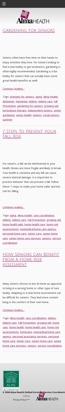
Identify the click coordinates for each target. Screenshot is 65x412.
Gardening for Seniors (29, 30)
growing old (51, 106)
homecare (26, 332)
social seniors (51, 115)
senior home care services (25, 238)
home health (16, 327)
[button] (4, 4)
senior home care (42, 341)
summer (7, 119)
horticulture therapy (14, 110)
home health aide (13, 224)
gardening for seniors (30, 106)
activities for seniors (22, 96)
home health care (34, 224)
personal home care (14, 233)
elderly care (45, 101)
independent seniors (40, 110)
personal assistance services (29, 336)
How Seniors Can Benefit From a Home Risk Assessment (31, 259)
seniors (37, 115)
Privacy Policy (19, 399)
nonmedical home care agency (38, 229)
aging (39, 96)
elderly (33, 101)
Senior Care (34, 233)
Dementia (21, 101)
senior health (23, 115)
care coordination (43, 215)
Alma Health (50, 96)
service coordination (50, 345)
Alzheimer (8, 101)
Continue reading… (14, 88)
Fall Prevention (36, 220)
